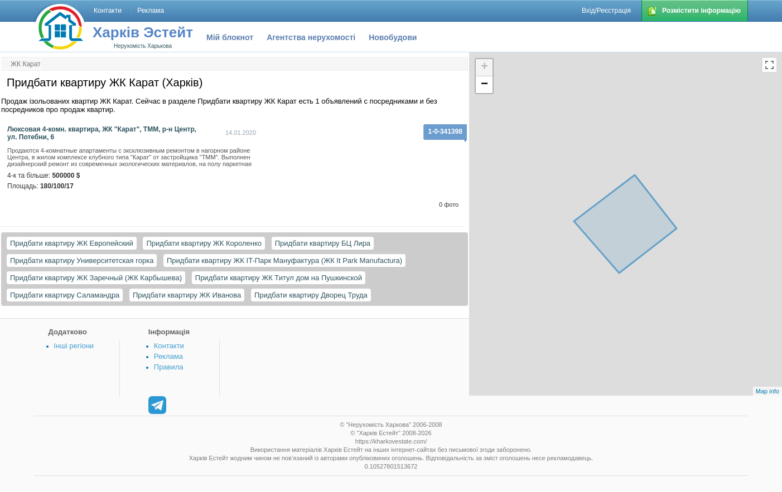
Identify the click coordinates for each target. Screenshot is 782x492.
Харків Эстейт (143, 32)
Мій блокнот (229, 37)
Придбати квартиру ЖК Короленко (204, 243)
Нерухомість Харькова (143, 46)
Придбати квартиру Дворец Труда (311, 295)
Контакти (169, 346)
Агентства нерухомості (311, 37)
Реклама (168, 356)
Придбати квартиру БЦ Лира (322, 243)
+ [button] (484, 67)
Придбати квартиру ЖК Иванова (187, 295)
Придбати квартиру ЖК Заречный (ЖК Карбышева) (96, 278)
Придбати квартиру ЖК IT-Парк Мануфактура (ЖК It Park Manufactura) (284, 260)
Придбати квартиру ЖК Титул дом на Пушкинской (278, 278)
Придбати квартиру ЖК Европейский (71, 243)
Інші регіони (74, 346)
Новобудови (393, 37)
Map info (767, 391)
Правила (169, 367)
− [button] (484, 84)
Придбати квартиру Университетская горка (81, 260)
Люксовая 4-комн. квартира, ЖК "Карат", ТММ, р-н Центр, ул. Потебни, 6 (101, 133)
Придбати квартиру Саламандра (64, 295)
